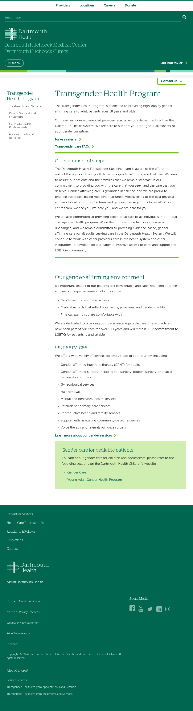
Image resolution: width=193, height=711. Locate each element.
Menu (16, 63)
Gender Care (76, 472)
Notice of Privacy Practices (23, 612)
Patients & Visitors (20, 514)
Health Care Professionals (25, 522)
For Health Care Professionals (20, 125)
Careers (109, 5)
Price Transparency (18, 633)
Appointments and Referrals (21, 136)
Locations (87, 5)
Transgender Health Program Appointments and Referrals (41, 687)
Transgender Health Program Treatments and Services (39, 694)
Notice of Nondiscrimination (24, 601)
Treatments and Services (26, 106)
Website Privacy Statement (23, 623)
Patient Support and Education (22, 115)
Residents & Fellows (21, 531)
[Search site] (92, 18)
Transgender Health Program (23, 96)
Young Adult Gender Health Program (94, 479)
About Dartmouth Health (25, 582)
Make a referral (66, 139)
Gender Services (17, 680)
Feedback (12, 644)
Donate (130, 5)
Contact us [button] (169, 81)
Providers (63, 5)
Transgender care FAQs (72, 146)
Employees (15, 540)
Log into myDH (171, 63)
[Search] (184, 18)
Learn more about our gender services (83, 435)
